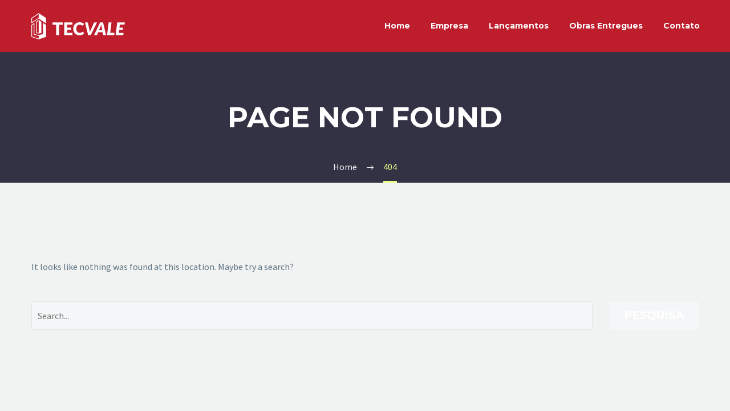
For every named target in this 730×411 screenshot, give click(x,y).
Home (397, 26)
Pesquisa (654, 315)
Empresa (449, 26)
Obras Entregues (606, 26)
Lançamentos (519, 26)
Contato (681, 26)
